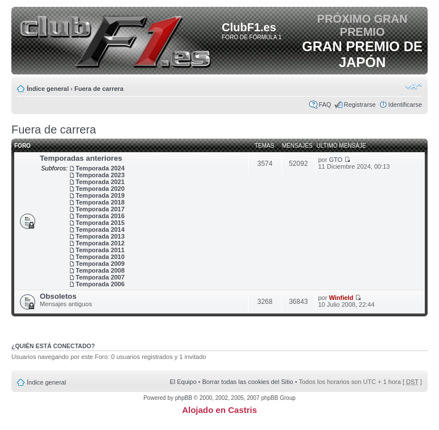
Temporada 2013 (100, 236)
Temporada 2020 (100, 188)
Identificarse (405, 104)
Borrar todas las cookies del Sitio (247, 381)
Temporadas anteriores (81, 158)
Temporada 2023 (100, 175)
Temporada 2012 (100, 243)
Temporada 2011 (100, 250)
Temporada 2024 (100, 168)
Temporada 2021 (100, 181)
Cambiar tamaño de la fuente (413, 86)
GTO (335, 159)
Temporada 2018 (100, 202)
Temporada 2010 (100, 256)
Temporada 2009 (100, 263)
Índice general (48, 88)
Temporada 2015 (100, 222)
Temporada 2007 (100, 277)
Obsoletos (58, 296)
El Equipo (182, 381)
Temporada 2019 (100, 195)
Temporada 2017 (100, 209)
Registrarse (359, 104)
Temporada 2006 (100, 284)
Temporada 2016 (100, 215)
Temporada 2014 (100, 229)
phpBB (183, 398)
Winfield (341, 297)
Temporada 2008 (100, 270)
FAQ (324, 104)
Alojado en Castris (219, 410)
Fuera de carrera (98, 88)
